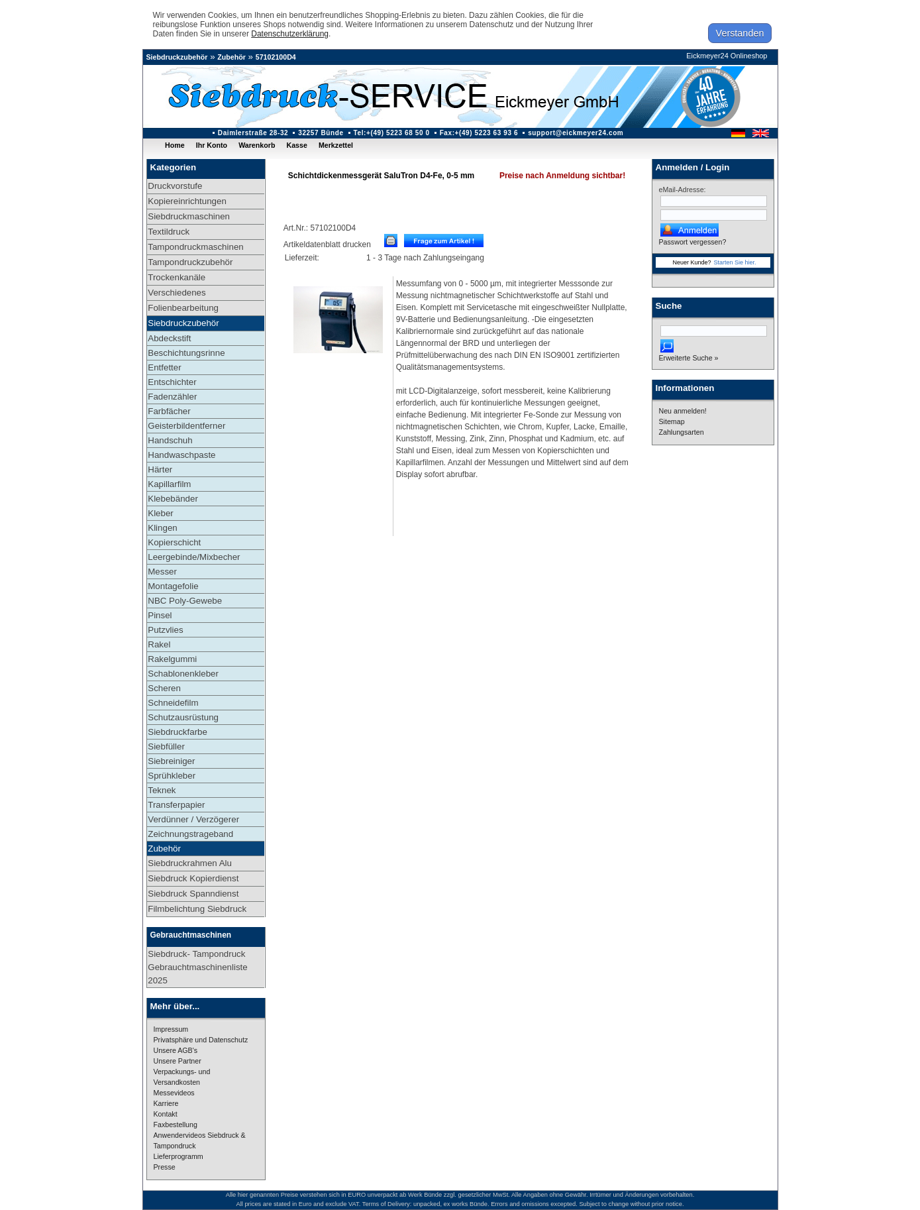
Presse (165, 1167)
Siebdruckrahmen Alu (190, 863)
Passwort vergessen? (693, 242)
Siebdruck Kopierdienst (193, 878)
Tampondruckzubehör (190, 262)
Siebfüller (166, 746)
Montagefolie (173, 586)
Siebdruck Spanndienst (193, 894)
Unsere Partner (177, 1061)
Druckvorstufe (175, 186)
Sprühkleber (171, 776)
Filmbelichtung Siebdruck (197, 909)
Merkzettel (336, 145)
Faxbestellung (175, 1124)
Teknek (162, 790)
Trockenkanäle (176, 277)
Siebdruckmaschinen (189, 216)
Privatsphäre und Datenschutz (201, 1040)
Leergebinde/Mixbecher (194, 557)
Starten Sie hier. (735, 262)
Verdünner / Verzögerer (193, 819)
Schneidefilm (173, 703)
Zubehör (231, 57)
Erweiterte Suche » (689, 358)
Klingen (162, 528)
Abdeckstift (169, 338)
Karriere (166, 1103)
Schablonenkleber (183, 674)
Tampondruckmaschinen (195, 247)
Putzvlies (165, 630)
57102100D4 (276, 57)
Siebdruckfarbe (177, 732)
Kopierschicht (174, 542)
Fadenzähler (172, 397)
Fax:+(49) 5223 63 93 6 (479, 133)
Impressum (171, 1029)
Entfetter (164, 367)
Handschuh (170, 440)
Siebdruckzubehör (177, 57)
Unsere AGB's (176, 1050)
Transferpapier (176, 805)
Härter (160, 469)
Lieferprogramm (178, 1156)
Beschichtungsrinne (186, 353)
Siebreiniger (171, 761)
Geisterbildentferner (186, 426)
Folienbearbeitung (183, 308)
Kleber (161, 513)
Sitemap (672, 421)
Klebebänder (173, 499)
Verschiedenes (176, 293)
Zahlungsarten (681, 432)
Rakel (159, 644)
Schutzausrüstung (183, 717)
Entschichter (172, 382)
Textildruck (168, 232)
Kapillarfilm (169, 484)
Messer (162, 572)
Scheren (164, 688)
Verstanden (740, 33)
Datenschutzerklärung (290, 33)
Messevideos (174, 1093)
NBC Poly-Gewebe (185, 601)
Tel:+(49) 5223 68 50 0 (392, 133)
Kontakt (166, 1114)
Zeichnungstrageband (190, 834)
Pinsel (160, 615)
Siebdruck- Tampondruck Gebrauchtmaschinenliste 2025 (197, 967)
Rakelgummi (172, 659)
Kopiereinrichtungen (187, 201)
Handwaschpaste (181, 455)
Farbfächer (169, 411)
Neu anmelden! (683, 411)
